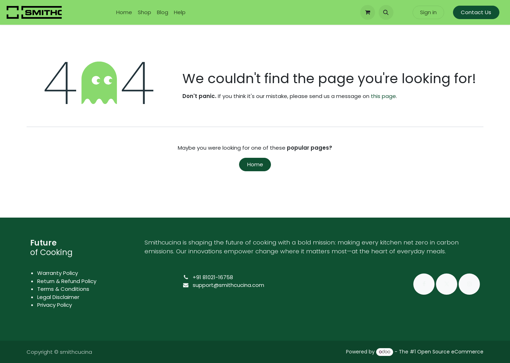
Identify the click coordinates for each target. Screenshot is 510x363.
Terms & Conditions (63, 289)
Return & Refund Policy (66, 281)
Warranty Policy (57, 273)
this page (383, 96)
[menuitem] (124, 12)
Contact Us (476, 12)
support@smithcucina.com (228, 285)
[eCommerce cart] (367, 12)
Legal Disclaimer (58, 297)
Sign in (428, 12)
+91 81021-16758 (213, 277)
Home (255, 164)
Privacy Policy (54, 305)
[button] (386, 12)
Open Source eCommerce (450, 351)
